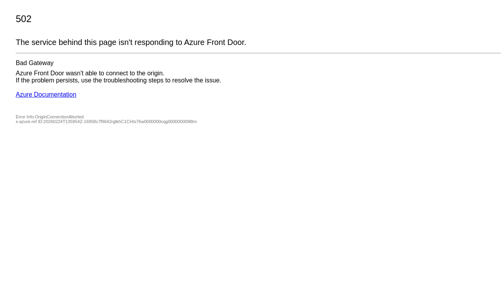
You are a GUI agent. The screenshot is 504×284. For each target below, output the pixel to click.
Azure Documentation (46, 94)
